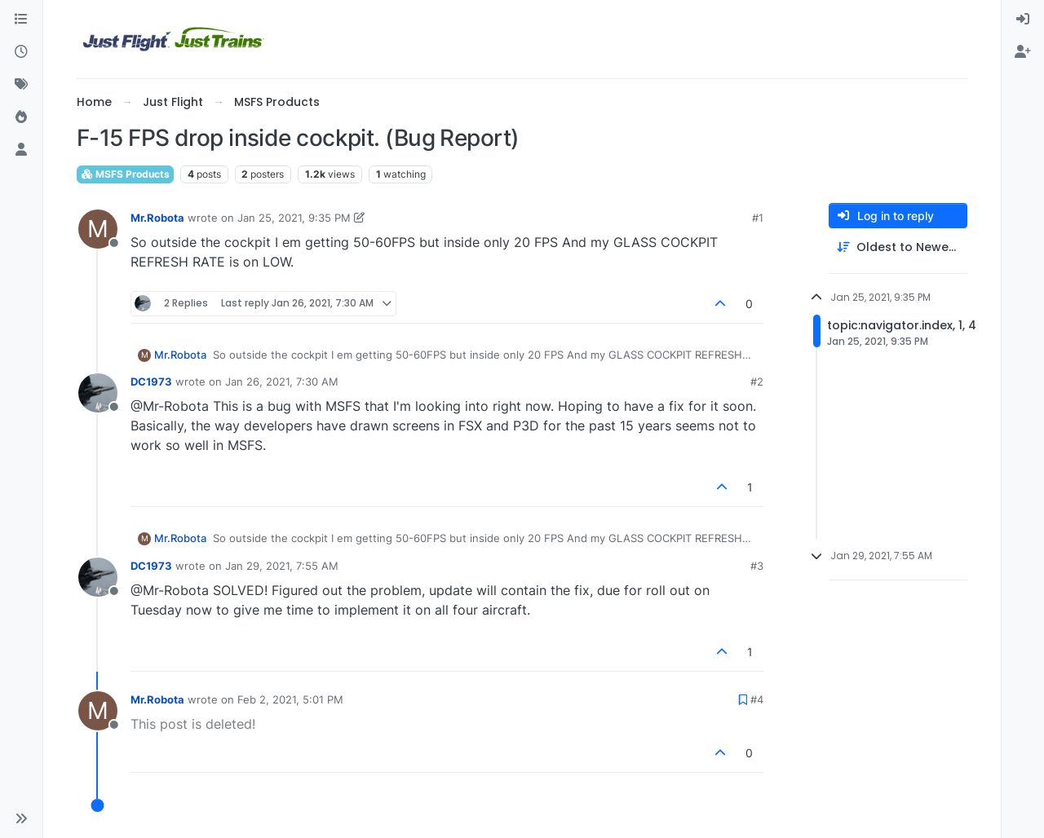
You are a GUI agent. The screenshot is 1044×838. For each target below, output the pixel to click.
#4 (756, 699)
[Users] (21, 150)
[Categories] (21, 20)
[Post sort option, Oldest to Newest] (898, 247)
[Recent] (21, 52)
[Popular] (21, 117)
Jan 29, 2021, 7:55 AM (281, 565)
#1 (757, 217)
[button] (21, 818)
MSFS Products (125, 174)
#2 (756, 381)
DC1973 (151, 381)
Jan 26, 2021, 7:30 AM (281, 381)
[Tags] (21, 85)
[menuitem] (1022, 20)
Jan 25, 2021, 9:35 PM (294, 217)
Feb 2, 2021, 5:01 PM (290, 699)
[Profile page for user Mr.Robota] (97, 229)
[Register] (1022, 52)
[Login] (1022, 20)
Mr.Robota (157, 217)
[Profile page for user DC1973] (97, 392)
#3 (756, 565)
